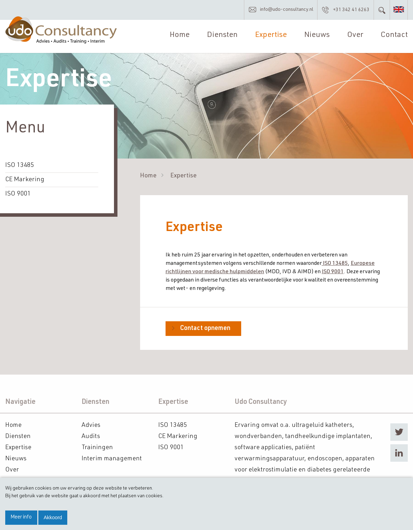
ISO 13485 (19, 165)
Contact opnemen (205, 328)
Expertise (271, 35)
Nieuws (317, 35)
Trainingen (97, 448)
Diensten (222, 35)
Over (355, 35)
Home (180, 35)
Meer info (21, 517)
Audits (91, 436)
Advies (91, 425)
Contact (394, 35)
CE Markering (24, 180)
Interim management (112, 459)
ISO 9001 (18, 194)
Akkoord (53, 517)
